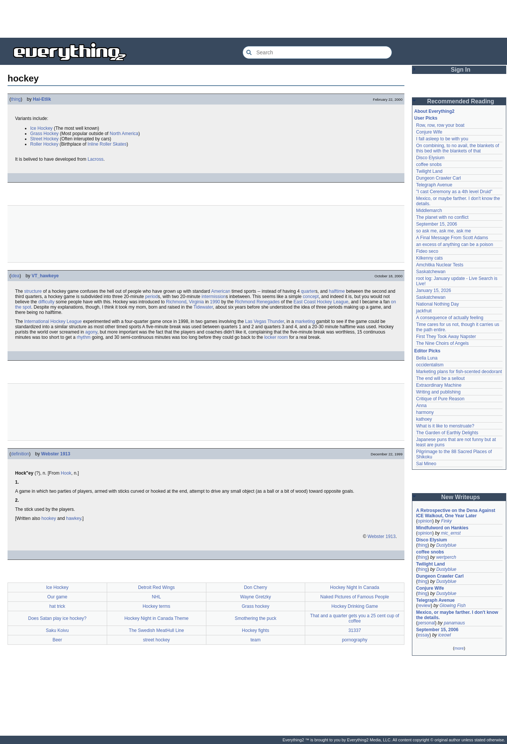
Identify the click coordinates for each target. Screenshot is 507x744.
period (151, 296)
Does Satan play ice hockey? (57, 618)
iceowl (444, 635)
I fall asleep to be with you (442, 138)
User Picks (425, 118)
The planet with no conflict (442, 217)
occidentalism (430, 364)
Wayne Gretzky (255, 597)
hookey (48, 518)
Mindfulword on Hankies (442, 527)
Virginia (196, 301)
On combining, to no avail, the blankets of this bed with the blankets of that (457, 148)
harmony (425, 412)
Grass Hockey (44, 133)
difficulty (46, 301)
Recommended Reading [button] (460, 101)
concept (311, 296)
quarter (308, 291)
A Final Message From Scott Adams (452, 237)
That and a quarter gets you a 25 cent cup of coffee (354, 618)
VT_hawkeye (45, 275)
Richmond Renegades (257, 301)
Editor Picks (427, 351)
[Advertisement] (253, 19)
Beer (57, 640)
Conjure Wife (429, 132)
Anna (421, 405)
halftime (337, 291)
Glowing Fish (452, 605)
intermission (213, 296)
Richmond (176, 301)
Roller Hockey (44, 144)
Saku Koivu (57, 630)
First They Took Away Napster (446, 336)
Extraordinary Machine (438, 385)
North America (124, 133)
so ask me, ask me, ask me (443, 231)
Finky (446, 521)
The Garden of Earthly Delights (447, 432)
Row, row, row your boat (440, 125)
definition (20, 454)
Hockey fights (255, 630)
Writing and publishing (438, 392)
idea (15, 275)
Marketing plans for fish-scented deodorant (459, 371)
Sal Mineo (426, 463)
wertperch (446, 557)
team (255, 640)
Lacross (95, 159)
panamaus (454, 623)
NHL (156, 597)
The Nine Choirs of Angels (442, 343)
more (459, 648)
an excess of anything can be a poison (454, 244)
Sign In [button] (460, 69)
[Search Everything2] (317, 52)
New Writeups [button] (460, 497)
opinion (425, 521)
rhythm (84, 337)
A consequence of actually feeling (449, 317)
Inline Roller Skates (107, 144)
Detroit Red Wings (156, 587)
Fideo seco (427, 251)
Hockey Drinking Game (354, 606)
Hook (66, 473)
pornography (354, 640)
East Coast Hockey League (320, 301)
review (424, 605)
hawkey (73, 518)
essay (423, 635)
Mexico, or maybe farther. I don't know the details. (457, 615)
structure (33, 291)
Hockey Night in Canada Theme (156, 618)
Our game (57, 597)
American (220, 291)
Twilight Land (429, 171)
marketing (305, 321)
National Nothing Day (437, 304)
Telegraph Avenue (434, 185)
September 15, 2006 (436, 224)
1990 (215, 301)
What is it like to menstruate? (445, 426)
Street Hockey (44, 138)
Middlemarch (429, 210)
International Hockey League (53, 321)
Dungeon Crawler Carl (438, 178)
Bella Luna (427, 358)
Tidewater (203, 307)
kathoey (424, 419)
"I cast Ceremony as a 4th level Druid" (454, 191)
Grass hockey (255, 606)
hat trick (57, 606)
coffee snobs (429, 164)
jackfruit (424, 311)
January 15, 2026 (433, 290)
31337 (354, 630)
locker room (276, 337)
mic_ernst (451, 533)
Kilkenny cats (429, 258)
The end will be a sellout (440, 378)
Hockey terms (156, 606)
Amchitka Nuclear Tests (439, 264)
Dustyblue (446, 545)
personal (426, 623)
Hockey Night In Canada (354, 587)
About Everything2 (434, 111)
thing (16, 99)
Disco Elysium (430, 157)
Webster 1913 (55, 454)
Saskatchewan (431, 271)
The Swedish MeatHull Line (156, 630)
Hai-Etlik (42, 99)
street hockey (156, 640)
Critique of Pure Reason (440, 398)
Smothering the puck (255, 618)
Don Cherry (255, 587)
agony (91, 332)
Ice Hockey (41, 128)
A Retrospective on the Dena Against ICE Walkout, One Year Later (455, 513)
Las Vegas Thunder (264, 321)
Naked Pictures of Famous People (354, 597)
